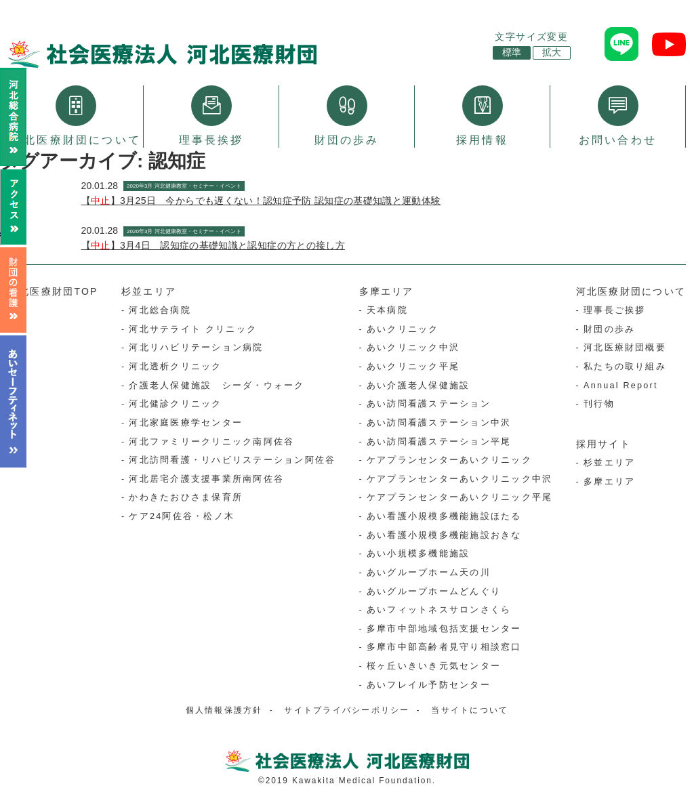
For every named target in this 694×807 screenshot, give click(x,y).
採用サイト (603, 443)
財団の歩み (347, 115)
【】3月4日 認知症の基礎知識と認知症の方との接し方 (213, 245)
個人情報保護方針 (224, 710)
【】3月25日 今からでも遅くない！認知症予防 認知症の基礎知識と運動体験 (261, 200)
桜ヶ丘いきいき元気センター (434, 666)
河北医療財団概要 (625, 347)
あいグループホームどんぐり (434, 591)
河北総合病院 (159, 310)
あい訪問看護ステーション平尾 (439, 442)
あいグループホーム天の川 (429, 572)
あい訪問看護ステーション (429, 404)
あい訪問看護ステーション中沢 (439, 423)
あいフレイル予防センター (429, 685)
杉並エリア (148, 291)
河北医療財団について (76, 115)
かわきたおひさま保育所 (186, 497)
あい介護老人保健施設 (418, 385)
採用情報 (482, 115)
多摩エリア (386, 291)
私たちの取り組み (625, 366)
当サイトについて (469, 710)
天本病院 (387, 310)
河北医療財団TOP (53, 291)
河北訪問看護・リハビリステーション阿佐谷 (232, 460)
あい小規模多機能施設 (418, 553)
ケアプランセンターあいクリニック (449, 460)
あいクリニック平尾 (413, 366)
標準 (511, 52)
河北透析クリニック (175, 366)
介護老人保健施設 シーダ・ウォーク (216, 385)
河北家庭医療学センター (186, 423)
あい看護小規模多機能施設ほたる (444, 516)
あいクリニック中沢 (413, 347)
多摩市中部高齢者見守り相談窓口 (444, 647)
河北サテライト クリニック (193, 329)
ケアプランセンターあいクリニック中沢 (459, 479)
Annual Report (621, 385)
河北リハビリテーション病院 (196, 347)
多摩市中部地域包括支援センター (444, 629)
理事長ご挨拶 (614, 310)
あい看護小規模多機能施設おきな (444, 535)
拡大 (551, 52)
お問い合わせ (618, 115)
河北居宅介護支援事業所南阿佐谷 (206, 479)
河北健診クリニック (175, 404)
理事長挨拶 (211, 115)
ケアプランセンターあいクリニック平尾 (459, 497)
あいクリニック (403, 329)
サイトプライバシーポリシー (346, 710)
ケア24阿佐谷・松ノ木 (181, 516)
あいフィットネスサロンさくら (439, 610)
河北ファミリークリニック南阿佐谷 (211, 442)
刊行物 (599, 404)
